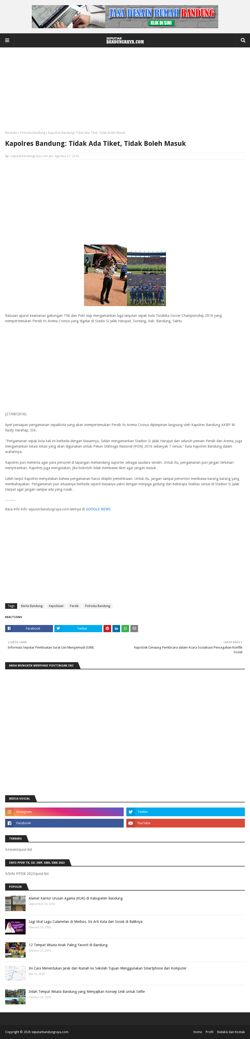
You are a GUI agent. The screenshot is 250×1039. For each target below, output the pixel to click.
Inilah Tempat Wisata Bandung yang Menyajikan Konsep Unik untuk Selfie (87, 992)
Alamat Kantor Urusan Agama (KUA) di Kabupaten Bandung (76, 898)
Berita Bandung (32, 606)
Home (197, 1032)
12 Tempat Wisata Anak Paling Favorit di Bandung (68, 945)
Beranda (11, 133)
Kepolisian (56, 606)
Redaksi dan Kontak (231, 1032)
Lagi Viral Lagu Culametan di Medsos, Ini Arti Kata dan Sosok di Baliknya (85, 922)
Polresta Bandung (32, 133)
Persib (74, 606)
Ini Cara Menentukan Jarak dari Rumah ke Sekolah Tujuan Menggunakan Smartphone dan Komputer (107, 968)
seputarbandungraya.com (29, 156)
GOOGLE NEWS (98, 509)
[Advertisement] (125, 91)
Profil (209, 1032)
